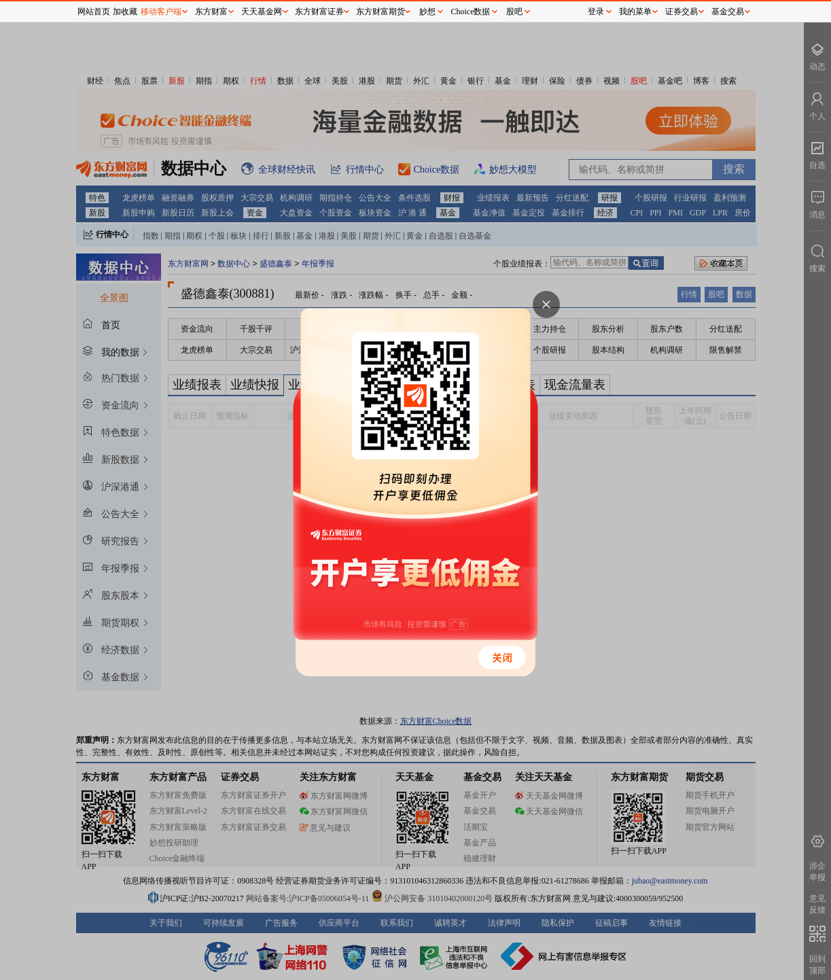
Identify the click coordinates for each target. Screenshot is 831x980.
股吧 (514, 11)
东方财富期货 (380, 11)
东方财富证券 (319, 11)
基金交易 (727, 11)
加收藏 (125, 11)
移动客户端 (161, 11)
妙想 (427, 11)
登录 (596, 11)
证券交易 (681, 11)
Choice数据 (471, 11)
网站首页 (93, 11)
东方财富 (211, 11)
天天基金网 (261, 11)
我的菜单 (635, 11)
